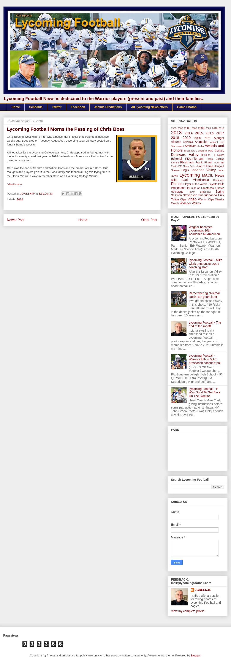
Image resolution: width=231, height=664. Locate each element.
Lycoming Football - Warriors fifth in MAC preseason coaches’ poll (205, 359)
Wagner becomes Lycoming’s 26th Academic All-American (204, 230)
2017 (220, 133)
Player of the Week (195, 184)
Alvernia (188, 142)
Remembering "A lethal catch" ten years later (204, 294)
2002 (180, 128)
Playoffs (212, 184)
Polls (221, 184)
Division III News (212, 154)
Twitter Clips (178, 199)
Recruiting (177, 191)
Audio (201, 146)
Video (192, 199)
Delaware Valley (184, 155)
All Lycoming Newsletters (149, 107)
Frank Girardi (204, 162)
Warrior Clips (206, 199)
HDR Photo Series (186, 166)
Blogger (195, 655)
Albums (176, 142)
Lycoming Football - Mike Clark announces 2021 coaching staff (205, 263)
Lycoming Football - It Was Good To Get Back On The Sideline (204, 392)
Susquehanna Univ (211, 195)
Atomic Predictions (108, 107)
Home (15, 107)
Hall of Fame (205, 166)
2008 (201, 128)
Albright (219, 138)
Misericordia (201, 180)
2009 (208, 128)
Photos (176, 184)
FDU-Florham (194, 158)
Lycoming (189, 175)
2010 (215, 128)
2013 (176, 132)
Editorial (176, 158)
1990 (173, 128)
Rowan (191, 191)
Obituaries (218, 180)
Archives (190, 146)
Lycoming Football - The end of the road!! (205, 324)
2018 (175, 138)
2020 (197, 138)
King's (185, 170)
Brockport (189, 150)
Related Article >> (14, 184)
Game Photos (186, 107)
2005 (194, 128)
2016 (20, 199)
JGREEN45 (203, 590)
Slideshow (205, 191)
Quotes (219, 188)
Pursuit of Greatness (200, 188)
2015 (199, 133)
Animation (201, 142)
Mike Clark (179, 180)
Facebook (78, 107)
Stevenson (190, 195)
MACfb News (213, 175)
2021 (207, 138)
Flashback (187, 162)
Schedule (36, 107)
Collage (219, 150)
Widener (185, 203)
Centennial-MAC (205, 150)
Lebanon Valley (203, 170)
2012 (221, 128)
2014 (189, 133)
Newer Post (15, 220)
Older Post (149, 220)
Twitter (57, 107)
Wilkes (196, 203)
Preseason (178, 188)
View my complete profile (187, 611)
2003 (187, 128)
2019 (187, 138)
